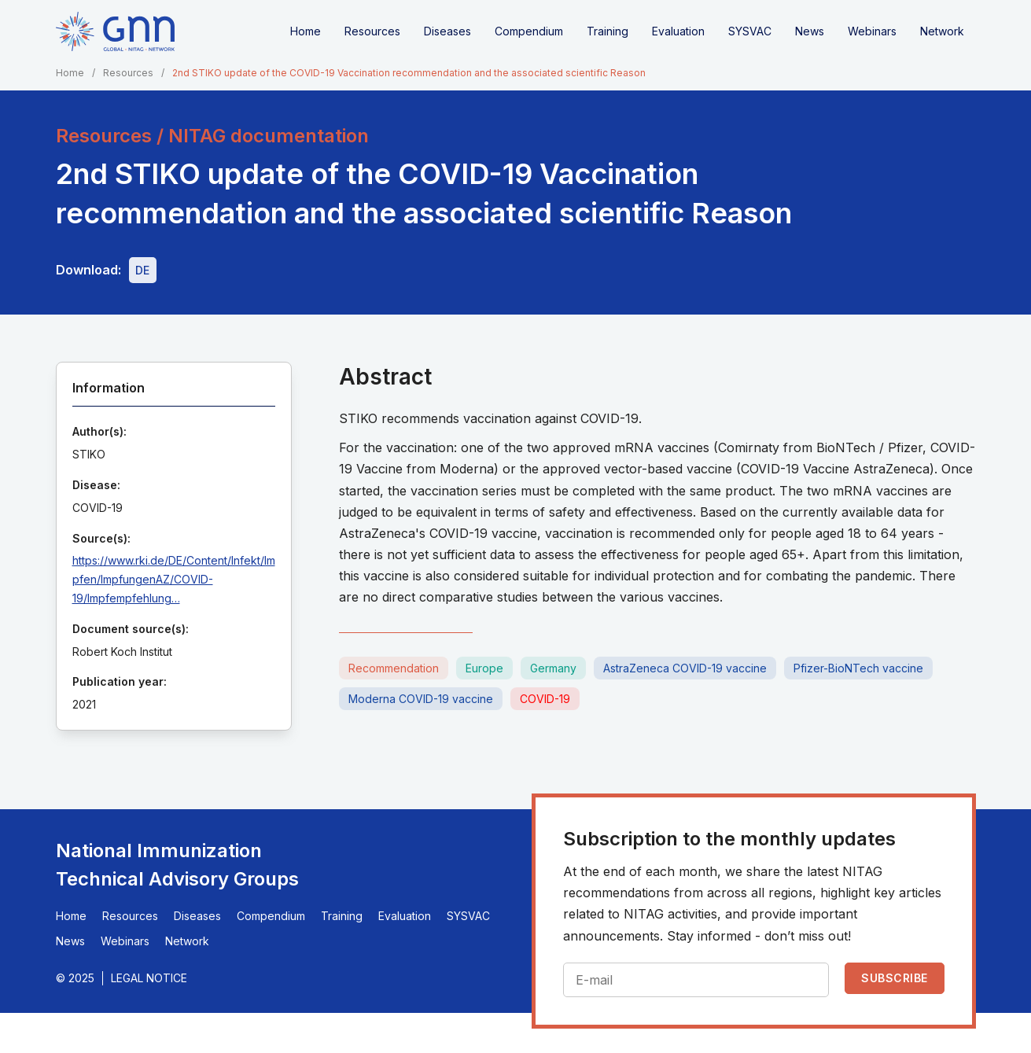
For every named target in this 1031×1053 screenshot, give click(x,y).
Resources (372, 31)
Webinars (872, 31)
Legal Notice (149, 978)
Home (305, 31)
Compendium (529, 31)
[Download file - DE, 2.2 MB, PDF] (142, 270)
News (809, 31)
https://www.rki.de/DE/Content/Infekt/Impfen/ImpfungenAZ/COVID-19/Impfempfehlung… (173, 579)
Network (942, 31)
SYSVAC (749, 31)
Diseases (447, 31)
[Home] (115, 31)
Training (607, 31)
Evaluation (678, 31)
